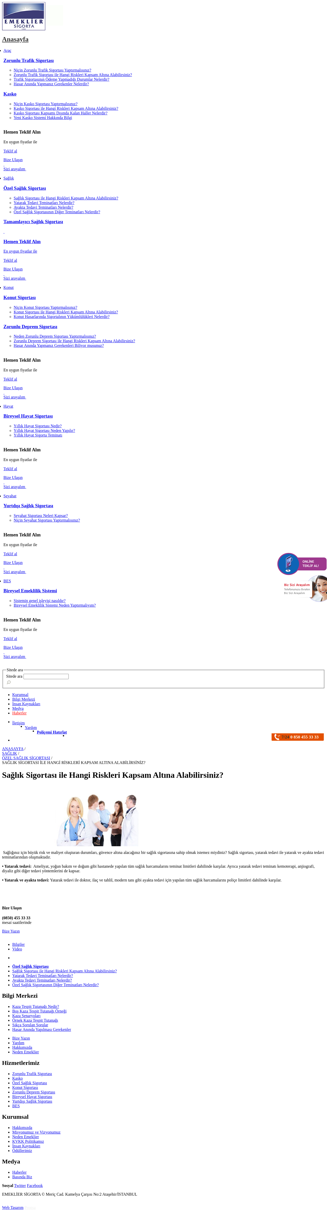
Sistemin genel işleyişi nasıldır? (40, 600)
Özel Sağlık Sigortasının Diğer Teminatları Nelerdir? (57, 212)
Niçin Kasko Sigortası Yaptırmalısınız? (46, 104)
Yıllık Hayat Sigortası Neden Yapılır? (44, 430)
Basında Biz (22, 1177)
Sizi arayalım (15, 169)
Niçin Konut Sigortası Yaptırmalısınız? (45, 307)
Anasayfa (15, 39)
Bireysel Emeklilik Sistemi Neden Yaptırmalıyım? (55, 605)
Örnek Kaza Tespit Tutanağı (35, 1020)
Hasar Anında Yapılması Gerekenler (41, 1029)
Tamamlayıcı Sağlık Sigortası (33, 221)
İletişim (18, 723)
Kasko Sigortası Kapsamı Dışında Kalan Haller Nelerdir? (61, 113)
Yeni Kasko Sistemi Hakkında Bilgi (43, 117)
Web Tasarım (13, 1207)
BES (16, 1106)
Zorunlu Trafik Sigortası (29, 60)
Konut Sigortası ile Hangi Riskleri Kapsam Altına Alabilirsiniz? (66, 312)
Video (17, 949)
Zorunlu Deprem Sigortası (30, 326)
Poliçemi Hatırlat (52, 732)
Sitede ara (14, 676)
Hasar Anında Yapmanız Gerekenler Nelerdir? (51, 84)
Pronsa (30, 1207)
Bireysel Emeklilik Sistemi (30, 590)
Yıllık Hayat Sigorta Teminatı (38, 435)
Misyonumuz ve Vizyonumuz (36, 1132)
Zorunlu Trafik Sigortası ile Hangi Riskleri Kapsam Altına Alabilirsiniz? (73, 75)
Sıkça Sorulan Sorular (30, 1025)
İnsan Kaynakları (26, 1146)
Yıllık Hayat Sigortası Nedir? (38, 426)
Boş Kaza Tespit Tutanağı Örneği (39, 1011)
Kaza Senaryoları (26, 1016)
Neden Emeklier (25, 1052)
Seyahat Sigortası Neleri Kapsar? (41, 515)
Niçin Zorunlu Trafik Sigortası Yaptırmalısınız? (52, 70)
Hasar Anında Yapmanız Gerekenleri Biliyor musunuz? (59, 345)
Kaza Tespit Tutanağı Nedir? (35, 1006)
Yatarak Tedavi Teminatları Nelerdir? (44, 203)
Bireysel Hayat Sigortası (28, 416)
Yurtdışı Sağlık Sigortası (28, 505)
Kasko (10, 94)
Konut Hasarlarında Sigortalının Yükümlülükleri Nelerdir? (62, 316)
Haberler (19, 713)
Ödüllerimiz (22, 1150)
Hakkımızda (22, 1047)
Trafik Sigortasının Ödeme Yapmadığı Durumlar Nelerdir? (61, 79)
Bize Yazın (11, 931)
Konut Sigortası (20, 297)
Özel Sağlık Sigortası (25, 188)
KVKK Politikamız (28, 1141)
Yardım (31, 727)
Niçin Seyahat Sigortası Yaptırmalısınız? (47, 520)
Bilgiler (18, 944)
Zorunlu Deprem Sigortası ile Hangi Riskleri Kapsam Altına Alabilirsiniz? (74, 341)
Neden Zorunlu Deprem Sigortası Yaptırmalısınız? (55, 336)
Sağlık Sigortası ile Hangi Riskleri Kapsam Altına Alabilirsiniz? (66, 198)
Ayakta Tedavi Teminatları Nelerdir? (43, 207)
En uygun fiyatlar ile (20, 251)
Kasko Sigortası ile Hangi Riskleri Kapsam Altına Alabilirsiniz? (66, 108)
